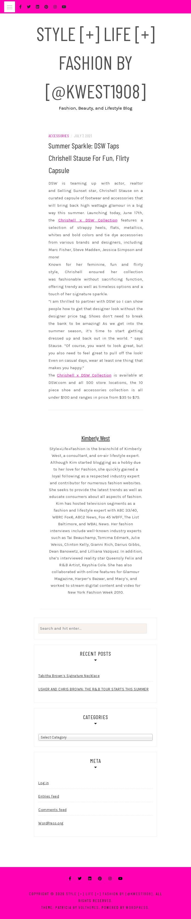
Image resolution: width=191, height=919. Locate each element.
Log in (43, 783)
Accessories (58, 135)
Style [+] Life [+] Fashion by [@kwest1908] (95, 62)
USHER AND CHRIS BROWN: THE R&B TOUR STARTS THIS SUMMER (93, 689)
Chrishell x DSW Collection (87, 220)
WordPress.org (50, 823)
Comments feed (52, 810)
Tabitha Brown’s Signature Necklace (69, 676)
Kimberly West (95, 437)
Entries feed (48, 796)
